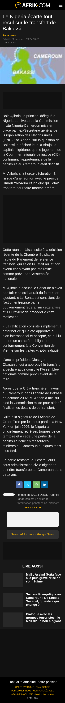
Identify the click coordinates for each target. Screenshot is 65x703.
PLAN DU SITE (43, 687)
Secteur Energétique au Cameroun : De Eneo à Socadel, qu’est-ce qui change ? (43, 599)
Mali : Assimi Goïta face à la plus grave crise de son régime (43, 578)
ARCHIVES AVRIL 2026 (22, 694)
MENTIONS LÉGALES (43, 691)
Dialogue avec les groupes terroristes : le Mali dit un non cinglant (43, 617)
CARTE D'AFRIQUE (24, 687)
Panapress (9, 35)
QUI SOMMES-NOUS (21, 691)
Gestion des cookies (44, 694)
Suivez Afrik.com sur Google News (32, 534)
